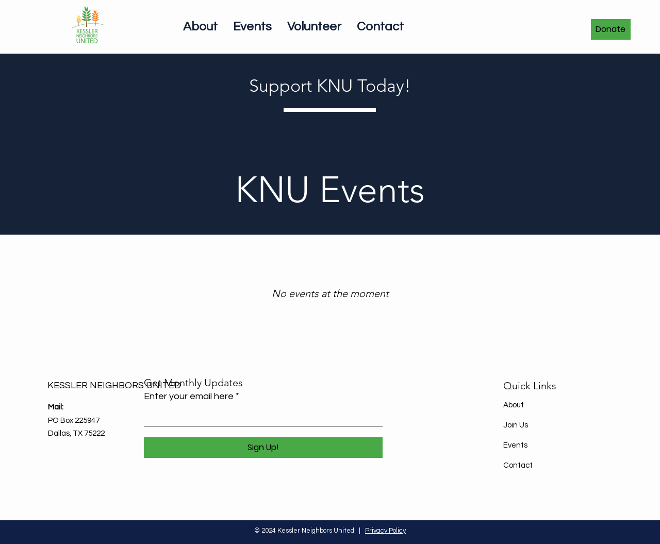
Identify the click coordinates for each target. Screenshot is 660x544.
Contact (518, 465)
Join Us (515, 425)
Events (515, 445)
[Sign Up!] (263, 447)
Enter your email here (189, 396)
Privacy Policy (385, 530)
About (513, 405)
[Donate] (611, 29)
